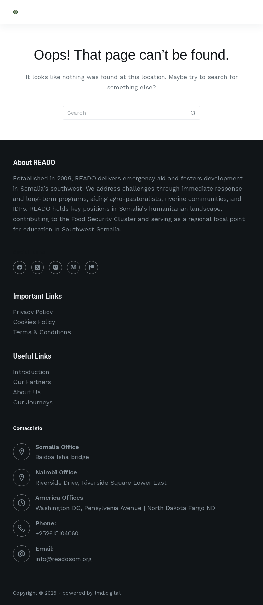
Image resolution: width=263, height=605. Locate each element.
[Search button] (193, 113)
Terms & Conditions (42, 332)
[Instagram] (55, 267)
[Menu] (247, 12)
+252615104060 (56, 533)
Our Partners (32, 381)
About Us (27, 392)
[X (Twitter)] (37, 267)
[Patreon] (91, 267)
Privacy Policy (33, 311)
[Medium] (73, 267)
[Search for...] (124, 113)
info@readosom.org (63, 558)
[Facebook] (19, 267)
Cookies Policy (34, 321)
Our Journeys (33, 402)
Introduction (31, 371)
